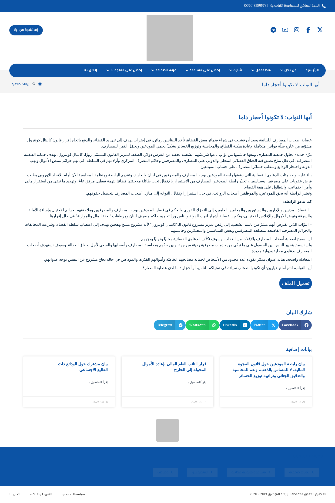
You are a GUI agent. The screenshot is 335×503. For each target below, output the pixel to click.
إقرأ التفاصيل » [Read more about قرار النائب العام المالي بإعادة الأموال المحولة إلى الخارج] (197, 382)
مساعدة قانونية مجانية (248, 473)
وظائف (162, 473)
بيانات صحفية (299, 473)
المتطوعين (200, 473)
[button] (320, 30)
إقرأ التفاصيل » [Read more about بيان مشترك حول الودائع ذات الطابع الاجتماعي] (98, 382)
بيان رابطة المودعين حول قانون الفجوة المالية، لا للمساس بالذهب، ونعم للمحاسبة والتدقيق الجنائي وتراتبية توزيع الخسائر (268, 369)
